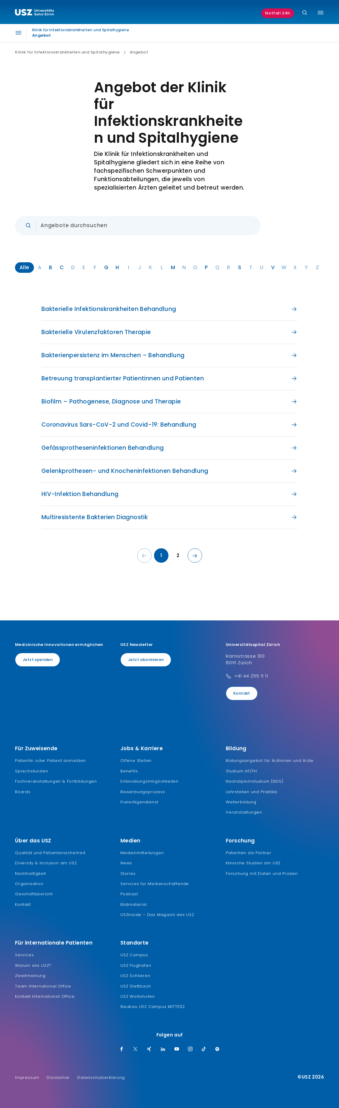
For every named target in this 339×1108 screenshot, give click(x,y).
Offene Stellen (136, 760)
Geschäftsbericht (34, 894)
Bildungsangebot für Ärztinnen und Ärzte (269, 760)
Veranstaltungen (244, 812)
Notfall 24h (277, 13)
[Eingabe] (138, 225)
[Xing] (149, 1049)
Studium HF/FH (241, 771)
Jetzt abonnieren (146, 659)
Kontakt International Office (44, 996)
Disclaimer (58, 1077)
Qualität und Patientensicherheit (50, 853)
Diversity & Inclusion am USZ (46, 863)
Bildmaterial (133, 904)
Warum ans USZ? (33, 965)
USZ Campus (134, 955)
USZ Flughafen (135, 965)
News (126, 863)
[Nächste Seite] (195, 555)
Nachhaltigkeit (30, 873)
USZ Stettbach (135, 986)
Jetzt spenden (38, 659)
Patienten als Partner (248, 853)
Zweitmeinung (30, 976)
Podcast (129, 894)
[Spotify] (217, 1049)
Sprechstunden (31, 771)
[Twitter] (135, 1049)
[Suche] (304, 13)
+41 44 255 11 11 (251, 676)
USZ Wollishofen (137, 996)
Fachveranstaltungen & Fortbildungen (56, 781)
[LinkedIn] (163, 1049)
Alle (24, 267)
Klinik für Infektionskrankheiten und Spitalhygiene (67, 52)
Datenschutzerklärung (101, 1077)
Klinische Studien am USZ (253, 863)
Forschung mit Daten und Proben (262, 873)
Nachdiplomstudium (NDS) (254, 781)
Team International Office (43, 986)
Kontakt (241, 693)
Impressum (27, 1077)
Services (24, 955)
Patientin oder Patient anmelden (50, 760)
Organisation (29, 884)
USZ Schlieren (135, 976)
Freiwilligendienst (139, 802)
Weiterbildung (241, 802)
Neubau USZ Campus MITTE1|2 (152, 1006)
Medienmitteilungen (142, 853)
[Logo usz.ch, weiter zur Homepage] (34, 13)
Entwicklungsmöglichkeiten (149, 781)
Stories (128, 873)
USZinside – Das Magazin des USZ (157, 915)
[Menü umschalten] (320, 12)
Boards (23, 792)
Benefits (129, 771)
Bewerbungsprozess (142, 792)
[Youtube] (176, 1049)
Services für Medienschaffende (154, 884)
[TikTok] (204, 1049)
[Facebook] (121, 1049)
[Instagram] (190, 1049)
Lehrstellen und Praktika (251, 792)
